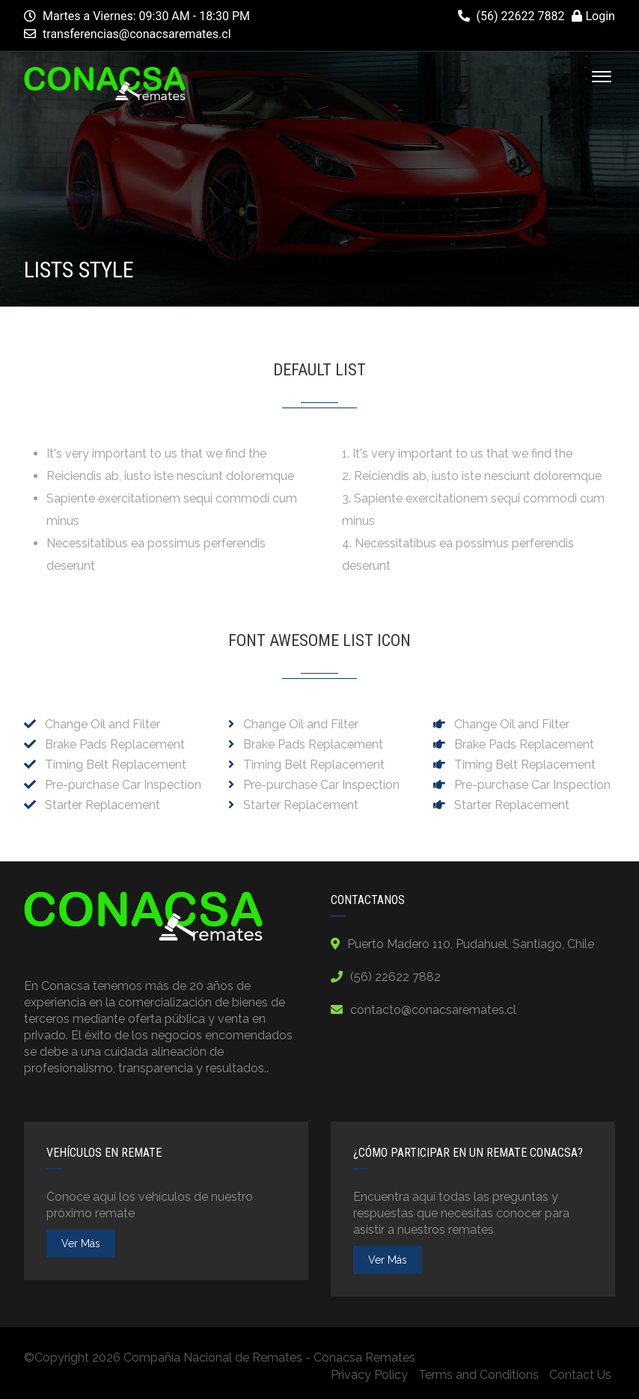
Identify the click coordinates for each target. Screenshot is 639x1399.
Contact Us (580, 1375)
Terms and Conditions (478, 1375)
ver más (80, 1243)
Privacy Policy (369, 1375)
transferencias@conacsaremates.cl (137, 34)
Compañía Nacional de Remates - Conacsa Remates (269, 1357)
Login (593, 16)
